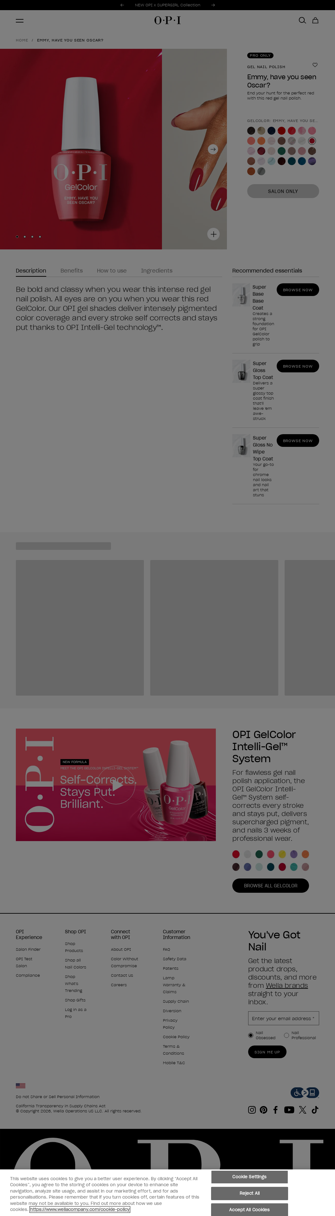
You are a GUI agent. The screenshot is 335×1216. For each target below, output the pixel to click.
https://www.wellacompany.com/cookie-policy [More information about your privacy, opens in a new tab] (80, 1210)
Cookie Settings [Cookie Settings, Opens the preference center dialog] (249, 1178)
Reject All (250, 1194)
